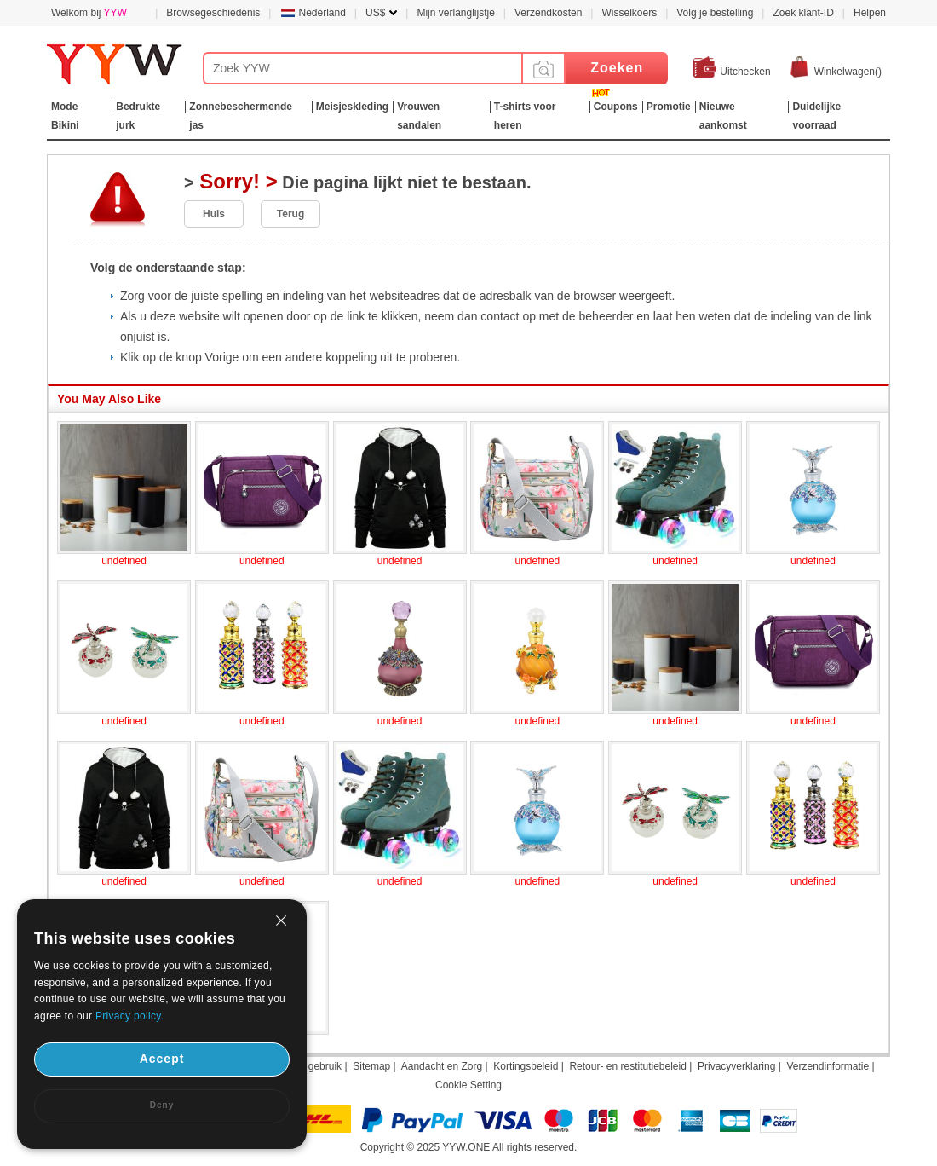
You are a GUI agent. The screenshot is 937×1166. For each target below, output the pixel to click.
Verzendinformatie (827, 1066)
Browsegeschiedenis (213, 13)
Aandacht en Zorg (441, 1066)
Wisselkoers (629, 13)
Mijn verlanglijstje (455, 13)
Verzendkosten (548, 13)
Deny (162, 1105)
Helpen (870, 13)
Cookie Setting (468, 1085)
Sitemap (371, 1066)
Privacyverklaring (736, 1066)
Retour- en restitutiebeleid (627, 1066)
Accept (162, 1058)
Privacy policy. (129, 1016)
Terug (290, 214)
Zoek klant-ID (803, 13)
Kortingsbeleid (525, 1066)
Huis (214, 214)
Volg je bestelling (714, 13)
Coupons (616, 107)
